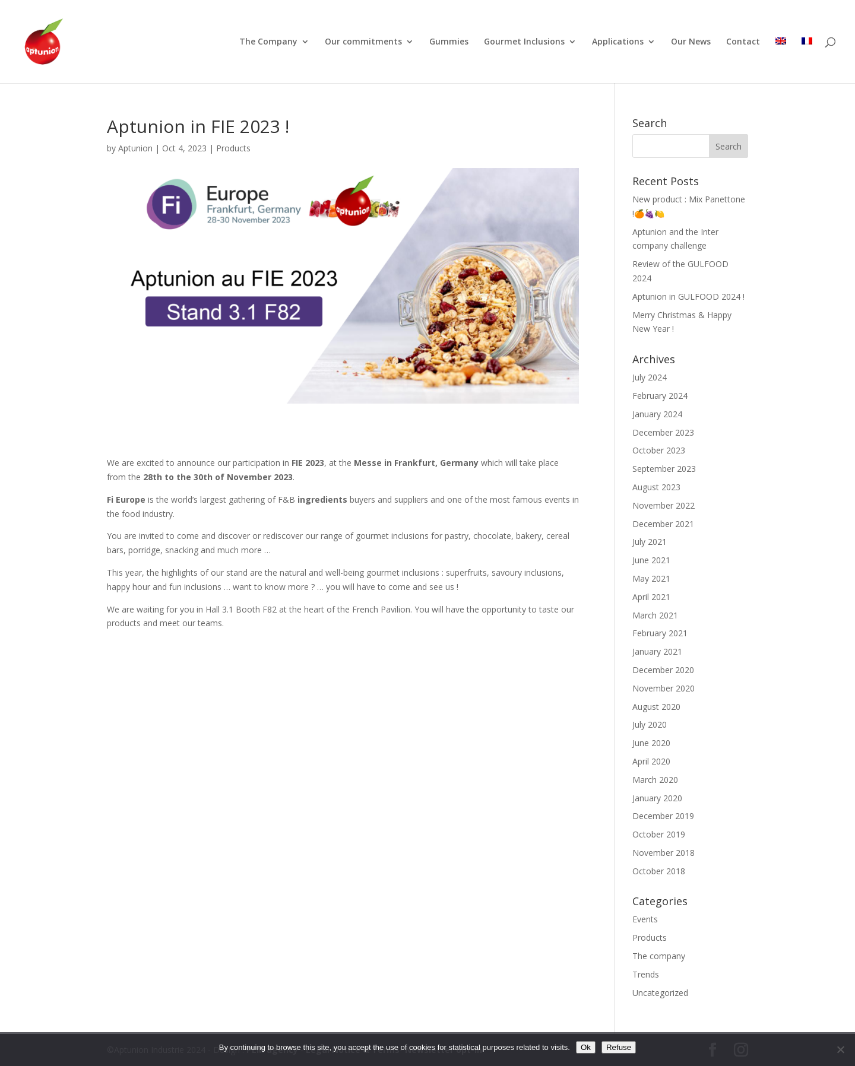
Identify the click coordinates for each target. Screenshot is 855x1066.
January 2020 (657, 798)
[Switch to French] (807, 60)
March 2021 (655, 615)
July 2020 (649, 724)
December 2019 (663, 815)
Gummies (448, 42)
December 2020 (663, 669)
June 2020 (651, 742)
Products (233, 148)
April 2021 (651, 596)
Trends (645, 974)
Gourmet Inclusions (524, 42)
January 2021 (657, 651)
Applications (618, 42)
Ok (586, 1047)
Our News (691, 42)
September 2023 (664, 468)
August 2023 (656, 487)
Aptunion (135, 148)
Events (645, 919)
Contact (743, 42)
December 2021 (663, 523)
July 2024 (649, 377)
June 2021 (651, 560)
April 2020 (651, 761)
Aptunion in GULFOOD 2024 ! (688, 296)
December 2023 (663, 432)
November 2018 (663, 852)
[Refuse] (840, 1049)
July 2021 (649, 541)
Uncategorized (660, 992)
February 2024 (660, 395)
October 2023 (658, 450)
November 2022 (663, 505)
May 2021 (651, 578)
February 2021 (660, 633)
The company (658, 956)
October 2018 (658, 871)
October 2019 (658, 834)
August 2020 (656, 706)
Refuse (618, 1047)
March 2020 (655, 779)
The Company (268, 42)
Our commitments (363, 42)
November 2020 (663, 688)
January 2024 (657, 414)
